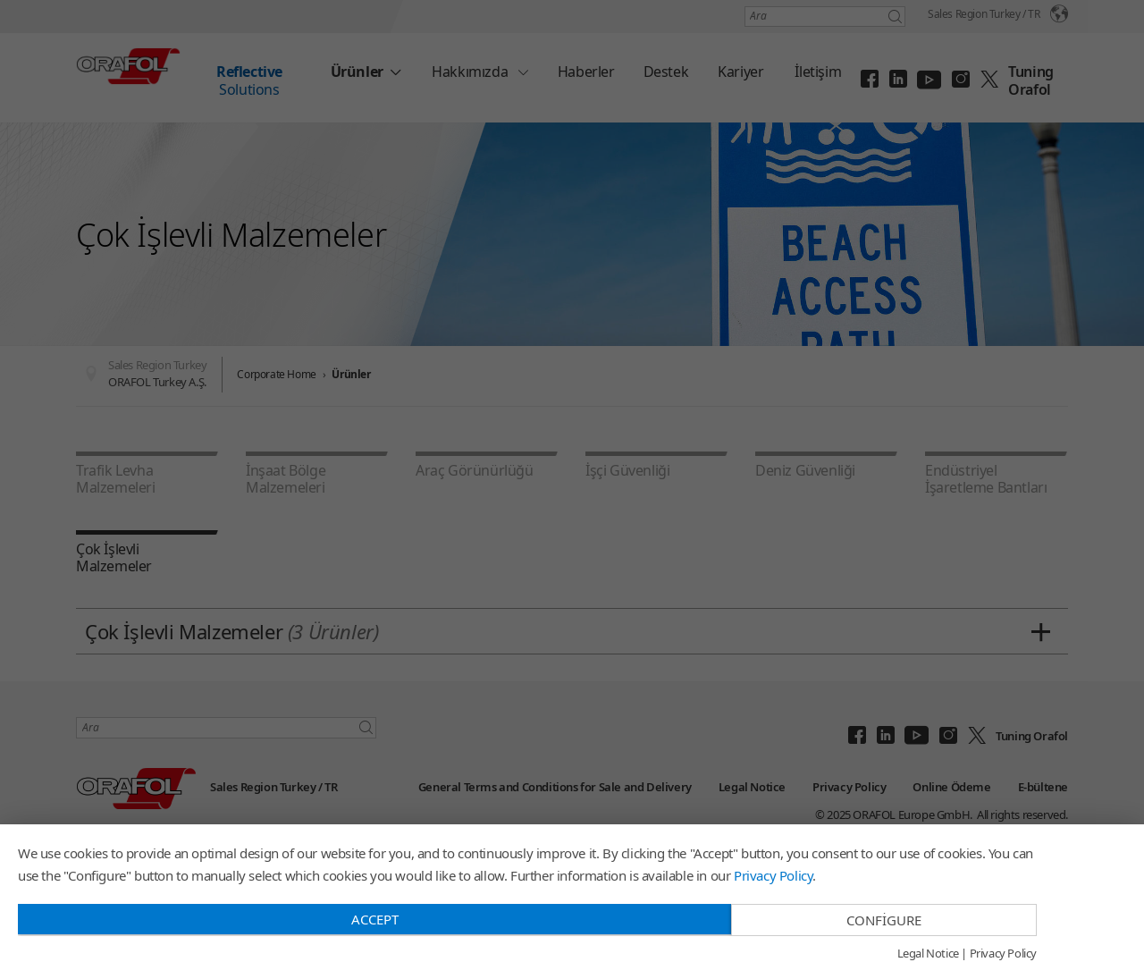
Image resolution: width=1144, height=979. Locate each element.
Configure (883, 920)
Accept (375, 919)
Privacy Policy (773, 875)
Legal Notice (928, 954)
